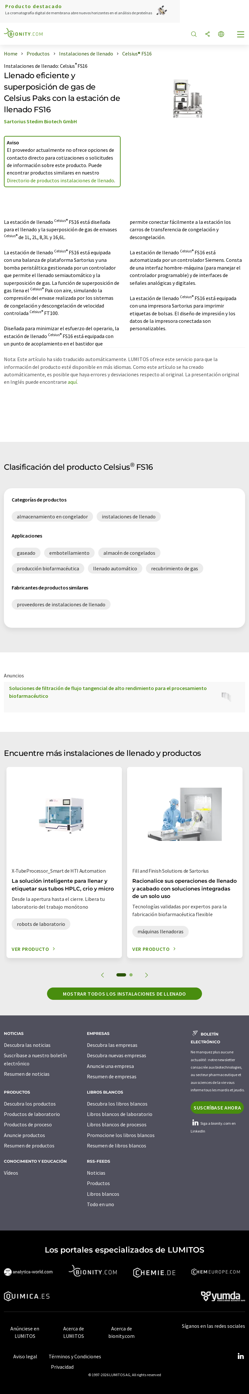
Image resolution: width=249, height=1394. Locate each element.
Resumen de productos (29, 1145)
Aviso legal (25, 1356)
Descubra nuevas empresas (116, 1055)
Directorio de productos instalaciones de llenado (60, 180)
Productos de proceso (28, 1124)
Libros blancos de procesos (117, 1124)
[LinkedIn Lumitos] (240, 1356)
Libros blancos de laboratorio (119, 1114)
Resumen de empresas (111, 1076)
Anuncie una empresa (110, 1066)
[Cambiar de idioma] (221, 34)
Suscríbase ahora (217, 1107)
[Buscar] (193, 34)
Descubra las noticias (27, 1045)
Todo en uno (100, 1204)
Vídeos (11, 1173)
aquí (72, 382)
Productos (98, 1183)
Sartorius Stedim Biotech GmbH (40, 121)
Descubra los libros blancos (117, 1103)
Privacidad (62, 1367)
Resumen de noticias (27, 1074)
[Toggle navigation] (241, 35)
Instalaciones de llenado (31, 66)
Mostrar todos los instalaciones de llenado (124, 993)
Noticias (96, 1173)
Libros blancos (103, 1194)
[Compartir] (207, 34)
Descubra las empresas (112, 1045)
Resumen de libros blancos (116, 1145)
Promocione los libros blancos (121, 1135)
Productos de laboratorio (32, 1114)
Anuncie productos (24, 1135)
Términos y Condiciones (75, 1356)
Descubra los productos (30, 1103)
